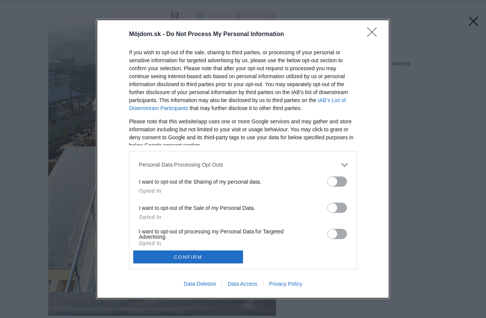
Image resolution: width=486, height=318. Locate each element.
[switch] (337, 181)
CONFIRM (188, 257)
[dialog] (243, 159)
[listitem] (243, 165)
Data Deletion (200, 284)
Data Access (242, 284)
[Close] (374, 34)
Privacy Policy (285, 284)
